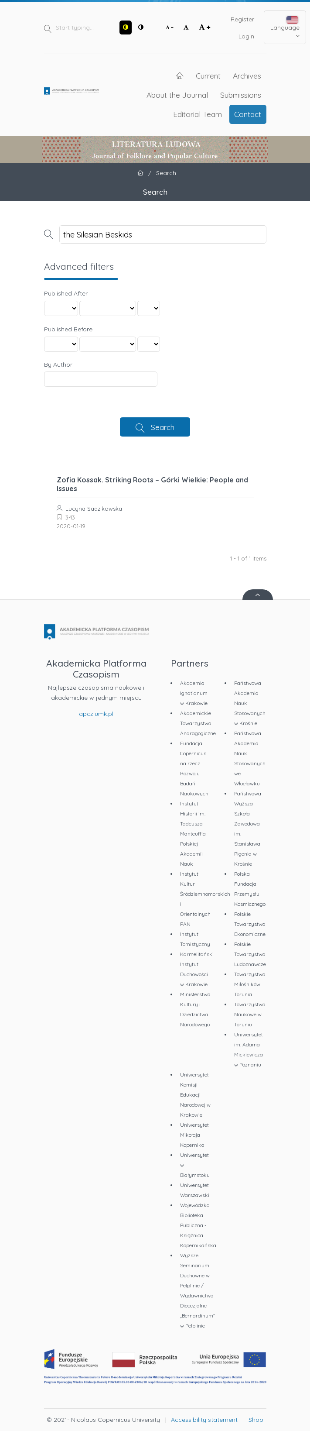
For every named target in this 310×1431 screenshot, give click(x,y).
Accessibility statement (204, 1420)
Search (162, 427)
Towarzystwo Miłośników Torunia (249, 984)
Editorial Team (197, 114)
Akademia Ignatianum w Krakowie (194, 693)
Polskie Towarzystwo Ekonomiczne (250, 924)
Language (285, 27)
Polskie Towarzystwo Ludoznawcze (250, 954)
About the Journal (177, 95)
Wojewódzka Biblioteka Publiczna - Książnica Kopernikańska (198, 1225)
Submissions (240, 95)
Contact (247, 114)
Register (242, 19)
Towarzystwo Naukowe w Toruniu (249, 1014)
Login (246, 36)
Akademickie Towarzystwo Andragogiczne (198, 723)
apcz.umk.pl (96, 714)
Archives (247, 75)
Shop (256, 1420)
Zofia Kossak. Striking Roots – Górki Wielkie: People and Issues (152, 484)
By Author (58, 364)
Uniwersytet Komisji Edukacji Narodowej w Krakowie (195, 1094)
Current (208, 75)
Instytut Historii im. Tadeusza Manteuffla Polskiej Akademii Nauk (193, 833)
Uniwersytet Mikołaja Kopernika (194, 1134)
